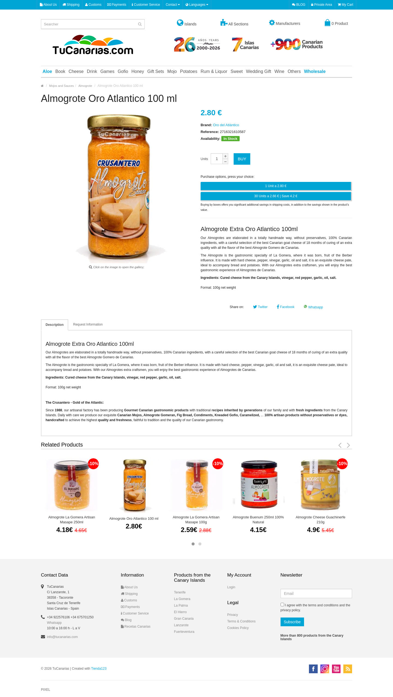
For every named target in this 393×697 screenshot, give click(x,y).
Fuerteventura (184, 632)
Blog (126, 620)
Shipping (70, 5)
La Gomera (182, 599)
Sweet (237, 71)
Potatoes (188, 71)
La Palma (181, 605)
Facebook (285, 307)
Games (107, 71)
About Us (48, 5)
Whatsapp (313, 307)
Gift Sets (155, 71)
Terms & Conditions (241, 621)
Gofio (123, 71)
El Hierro (180, 612)
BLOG (298, 5)
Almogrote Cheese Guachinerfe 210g (320, 519)
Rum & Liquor (214, 71)
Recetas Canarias (136, 626)
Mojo (172, 71)
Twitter (260, 307)
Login (231, 587)
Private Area (321, 5)
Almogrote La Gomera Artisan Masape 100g (196, 519)
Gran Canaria (184, 619)
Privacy (232, 615)
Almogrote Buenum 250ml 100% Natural (258, 519)
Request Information (88, 324)
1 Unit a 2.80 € (275, 186)
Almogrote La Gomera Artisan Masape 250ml (71, 519)
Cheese (76, 71)
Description (55, 325)
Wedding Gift (258, 71)
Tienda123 (98, 669)
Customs (93, 5)
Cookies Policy (238, 628)
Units (204, 159)
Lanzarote (181, 625)
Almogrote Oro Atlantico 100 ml (134, 518)
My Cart (345, 5)
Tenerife (180, 592)
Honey (137, 71)
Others (294, 71)
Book (60, 71)
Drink (92, 71)
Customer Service (146, 5)
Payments (116, 5)
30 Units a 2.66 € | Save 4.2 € (275, 196)
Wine (279, 71)
